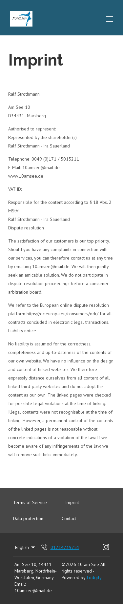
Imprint (72, 502)
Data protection (28, 518)
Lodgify (94, 577)
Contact (69, 518)
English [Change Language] (25, 547)
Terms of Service (30, 502)
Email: (20, 584)
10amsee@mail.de (33, 591)
